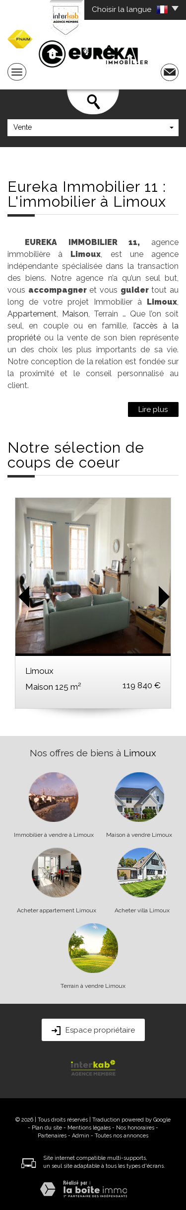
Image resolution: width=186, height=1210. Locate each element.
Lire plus (153, 409)
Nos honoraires (135, 1128)
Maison (75, 314)
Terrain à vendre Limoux (93, 986)
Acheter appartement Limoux (56, 910)
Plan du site (47, 1128)
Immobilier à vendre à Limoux (54, 835)
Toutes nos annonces (121, 1135)
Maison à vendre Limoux (139, 835)
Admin (80, 1135)
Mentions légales (89, 1128)
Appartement (32, 314)
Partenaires (52, 1135)
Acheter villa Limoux (142, 910)
